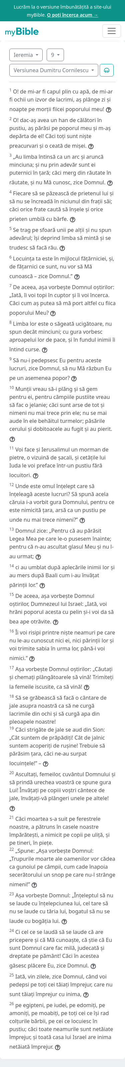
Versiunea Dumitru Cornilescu (52, 70)
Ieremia (24, 55)
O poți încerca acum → (72, 15)
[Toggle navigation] (111, 31)
